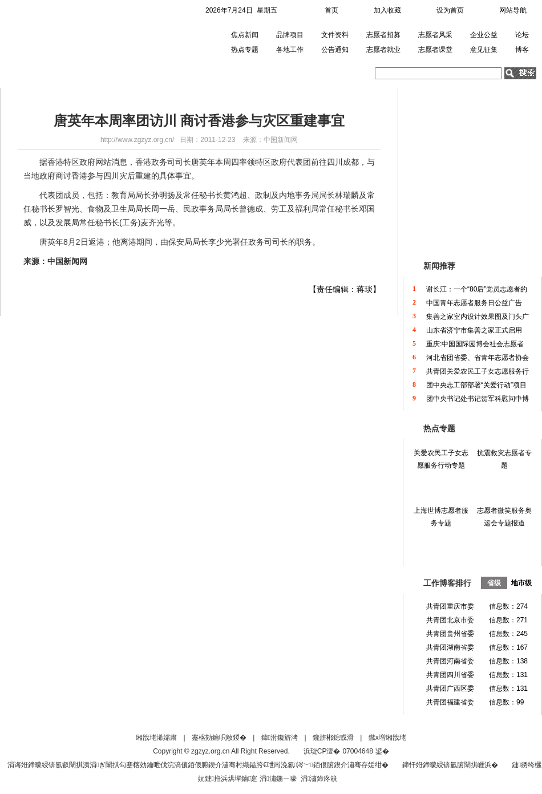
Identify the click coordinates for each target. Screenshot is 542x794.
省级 (494, 583)
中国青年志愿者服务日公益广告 (474, 303)
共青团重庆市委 (450, 606)
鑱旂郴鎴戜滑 (333, 738)
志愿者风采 (435, 35)
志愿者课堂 (435, 50)
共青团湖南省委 (450, 647)
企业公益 (483, 35)
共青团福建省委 (450, 702)
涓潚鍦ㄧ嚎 (278, 779)
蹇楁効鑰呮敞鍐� (219, 738)
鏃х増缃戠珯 (387, 738)
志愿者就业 (383, 50)
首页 (331, 10)
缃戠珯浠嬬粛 (156, 738)
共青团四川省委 (450, 675)
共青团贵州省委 (450, 634)
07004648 (357, 751)
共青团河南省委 (450, 661)
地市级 (521, 583)
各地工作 (290, 50)
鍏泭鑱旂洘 (279, 738)
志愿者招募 (383, 35)
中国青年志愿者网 (65, 42)
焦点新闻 (244, 35)
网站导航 (513, 10)
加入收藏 (387, 10)
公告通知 (335, 50)
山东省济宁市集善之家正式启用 (474, 330)
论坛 (522, 35)
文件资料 (335, 35)
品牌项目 (290, 35)
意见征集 (483, 50)
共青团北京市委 (450, 620)
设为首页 (450, 10)
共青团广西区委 (450, 688)
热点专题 (244, 50)
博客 (522, 50)
